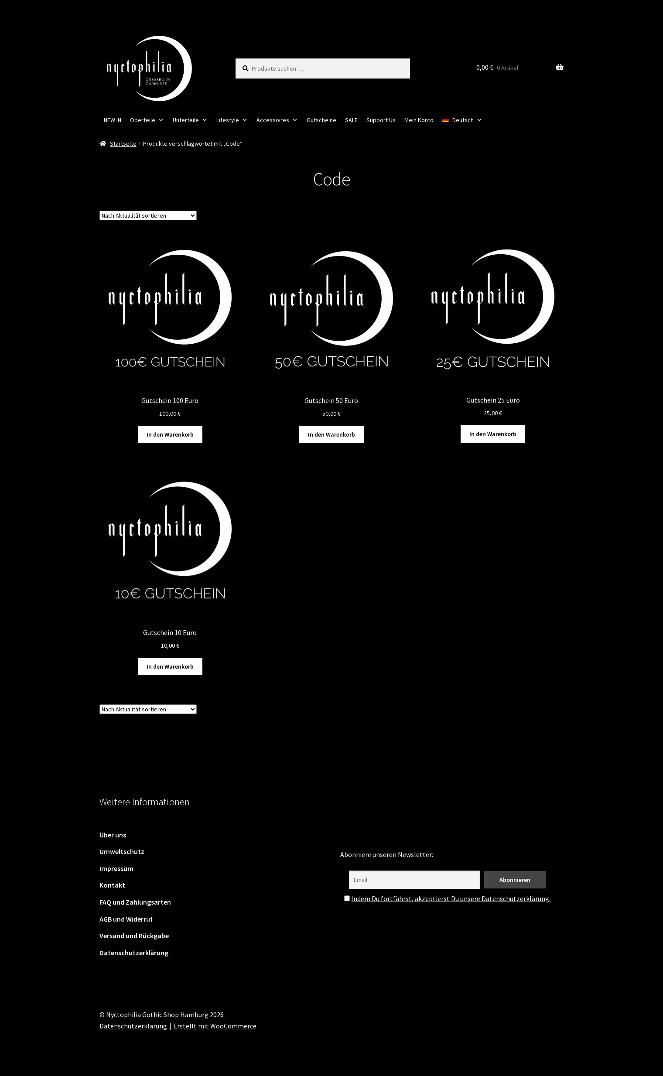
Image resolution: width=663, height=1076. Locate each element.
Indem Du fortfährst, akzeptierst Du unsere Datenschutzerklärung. (450, 898)
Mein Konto (419, 120)
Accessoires (277, 120)
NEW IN (112, 120)
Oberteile (147, 120)
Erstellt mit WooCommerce (214, 1025)
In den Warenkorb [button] (170, 434)
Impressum (116, 868)
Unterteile (190, 120)
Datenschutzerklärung (133, 952)
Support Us (381, 120)
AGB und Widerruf (126, 919)
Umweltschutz (121, 851)
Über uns (112, 834)
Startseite (123, 143)
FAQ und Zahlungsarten (135, 902)
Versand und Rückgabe (134, 935)
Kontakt (112, 885)
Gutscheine (321, 120)
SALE (351, 120)
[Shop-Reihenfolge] (148, 215)
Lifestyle (232, 120)
